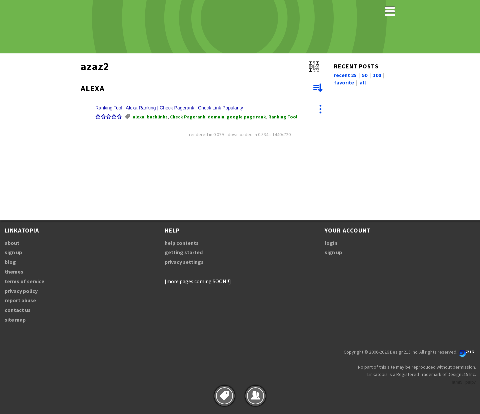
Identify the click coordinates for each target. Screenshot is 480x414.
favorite (344, 82)
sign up (13, 252)
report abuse (20, 300)
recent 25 (345, 75)
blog (10, 262)
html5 (457, 382)
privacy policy (21, 291)
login (331, 243)
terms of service (24, 281)
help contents (182, 243)
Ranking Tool (282, 117)
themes (14, 271)
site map (15, 319)
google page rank (246, 117)
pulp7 (470, 382)
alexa (138, 117)
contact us (18, 310)
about (12, 243)
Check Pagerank (187, 117)
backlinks (157, 117)
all (363, 82)
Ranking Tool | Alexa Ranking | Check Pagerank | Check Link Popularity (169, 107)
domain (216, 117)
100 (377, 75)
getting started (184, 252)
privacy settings (184, 262)
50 (364, 75)
